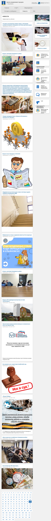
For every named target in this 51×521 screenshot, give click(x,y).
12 (28, 492)
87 (22, 508)
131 (9, 519)
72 (11, 506)
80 (2, 508)
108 (23, 512)
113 (9, 515)
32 (22, 497)
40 (13, 499)
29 (13, 497)
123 (13, 517)
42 (19, 499)
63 (16, 503)
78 (27, 506)
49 (8, 501)
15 (5, 494)
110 (29, 512)
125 (19, 517)
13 (30, 492)
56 (27, 501)
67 (27, 503)
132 (13, 519)
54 (22, 501)
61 (11, 503)
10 (22, 492)
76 (22, 506)
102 (3, 512)
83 (11, 508)
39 (11, 499)
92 (5, 510)
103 (6, 512)
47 (2, 501)
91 (2, 510)
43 (22, 499)
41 (16, 499)
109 (26, 512)
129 (3, 519)
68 (30, 503)
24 (30, 494)
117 (23, 515)
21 (22, 494)
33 (24, 497)
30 (16, 497)
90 (30, 508)
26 (5, 497)
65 (22, 503)
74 (16, 506)
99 (24, 510)
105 (13, 512)
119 (29, 515)
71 (8, 506)
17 (11, 494)
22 (24, 494)
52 (16, 501)
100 (27, 510)
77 (24, 506)
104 (9, 512)
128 (29, 517)
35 (30, 497)
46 (30, 499)
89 (27, 508)
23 (27, 494)
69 (2, 506)
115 (16, 515)
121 (6, 517)
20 (19, 494)
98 (22, 510)
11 (25, 492)
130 (6, 519)
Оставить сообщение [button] (10, 11)
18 (13, 494)
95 (13, 510)
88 (24, 508)
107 (19, 512)
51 (13, 501)
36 (2, 499)
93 (8, 510)
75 (19, 506)
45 (27, 499)
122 (9, 517)
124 (16, 517)
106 (16, 512)
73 (13, 506)
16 (8, 494)
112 (6, 515)
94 (11, 510)
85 (16, 508)
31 (19, 497)
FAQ (34, 11)
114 (13, 515)
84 (13, 508)
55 (24, 501)
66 (24, 503)
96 (16, 510)
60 (8, 503)
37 (5, 499)
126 (23, 517)
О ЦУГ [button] (17, 8)
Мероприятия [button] (29, 8)
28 (11, 497)
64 (19, 503)
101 (31, 510)
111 (3, 515)
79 (30, 506)
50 (11, 501)
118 (26, 515)
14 (2, 494)
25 (2, 497)
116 (19, 515)
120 (3, 517)
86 (19, 508)
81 (5, 508)
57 (30, 501)
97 (19, 510)
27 (8, 497)
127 (26, 517)
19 (16, 494)
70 (5, 506)
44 (24, 499)
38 (8, 499)
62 (13, 503)
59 (5, 503)
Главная (6, 8)
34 (27, 497)
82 (8, 508)
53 (19, 501)
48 (5, 501)
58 (2, 503)
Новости (25, 11)
